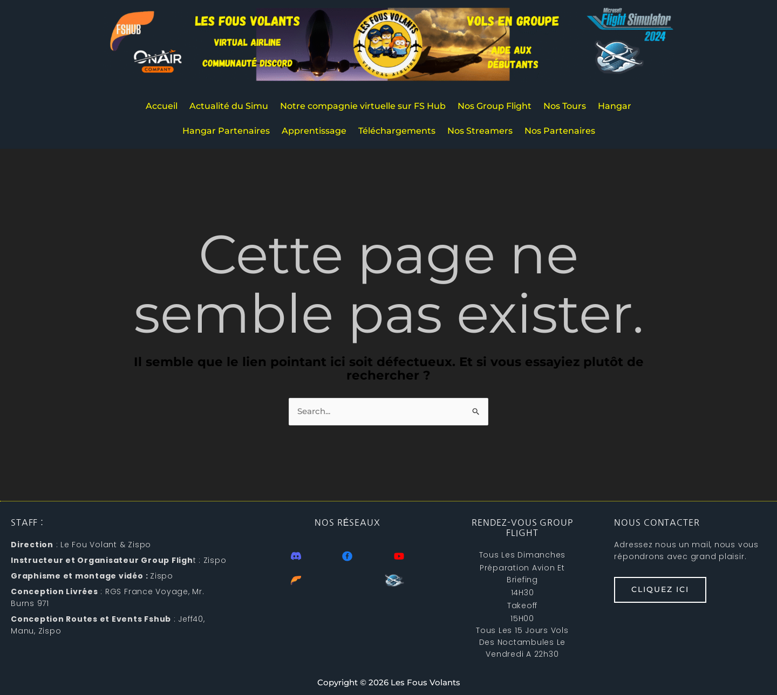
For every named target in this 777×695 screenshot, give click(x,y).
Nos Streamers (480, 131)
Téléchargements (396, 131)
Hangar (614, 106)
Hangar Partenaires (226, 131)
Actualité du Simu (228, 106)
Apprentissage (314, 131)
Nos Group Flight (494, 106)
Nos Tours (564, 106)
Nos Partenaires (559, 131)
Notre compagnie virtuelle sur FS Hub (363, 106)
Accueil (162, 106)
